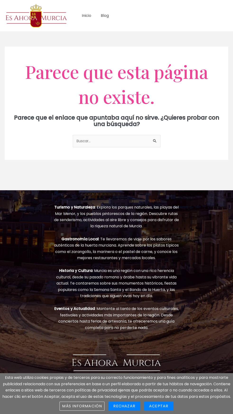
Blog (102, 15)
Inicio (85, 15)
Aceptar (158, 406)
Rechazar (124, 406)
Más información (82, 406)
